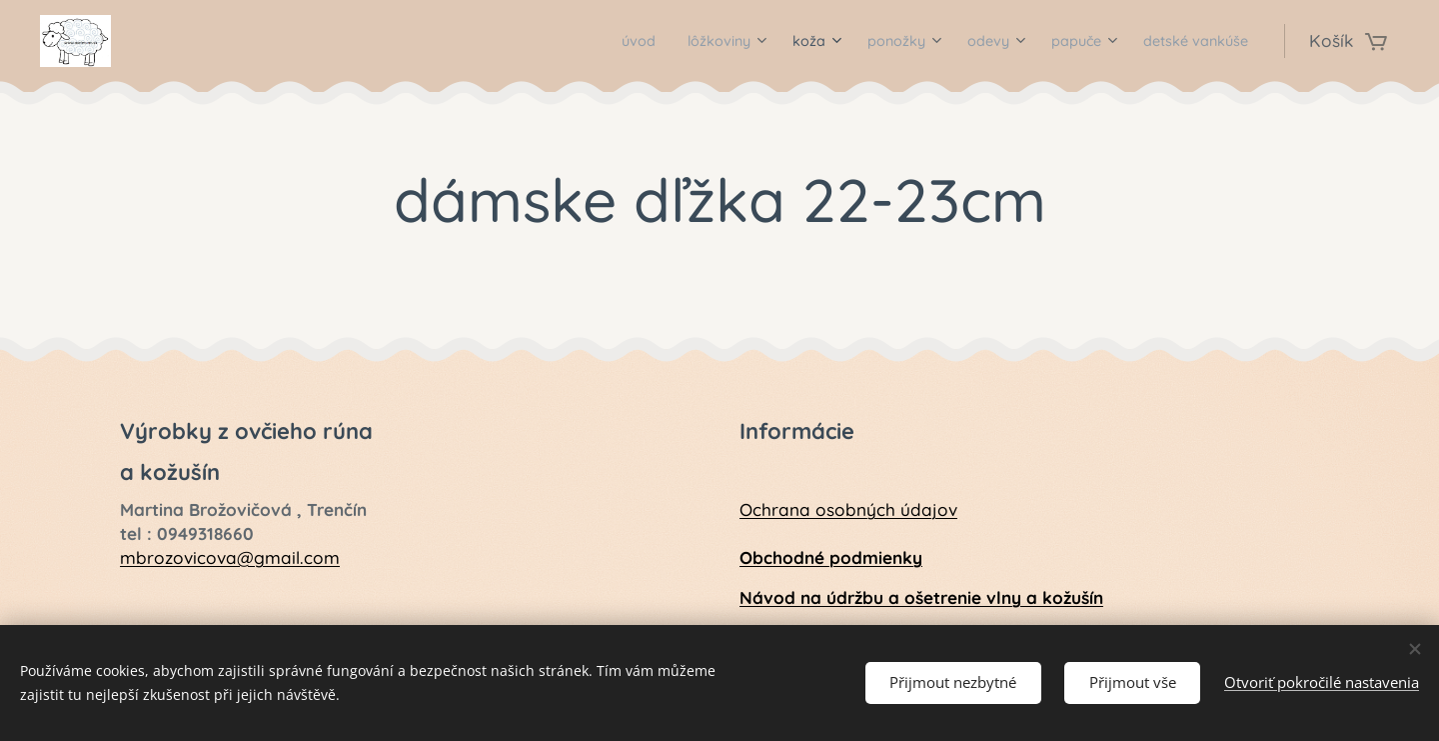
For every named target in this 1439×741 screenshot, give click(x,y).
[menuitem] (568, 41)
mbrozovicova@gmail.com (230, 556)
